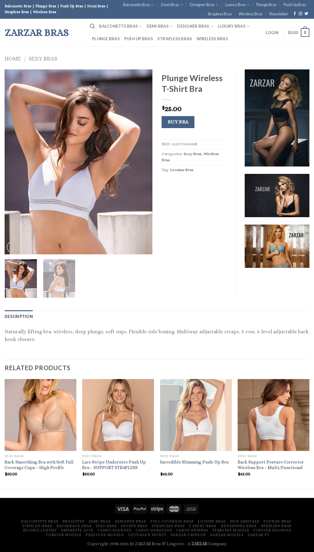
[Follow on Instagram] (300, 14)
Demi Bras (172, 5)
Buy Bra (178, 122)
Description (19, 316)
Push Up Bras (295, 4)
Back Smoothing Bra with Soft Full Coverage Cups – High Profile (39, 465)
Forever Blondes (272, 530)
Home (13, 58)
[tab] (19, 316)
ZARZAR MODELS (226, 535)
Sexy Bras (43, 58)
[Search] (92, 26)
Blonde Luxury (40, 530)
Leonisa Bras (181, 169)
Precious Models (105, 535)
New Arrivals (244, 521)
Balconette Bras (138, 5)
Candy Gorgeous (154, 530)
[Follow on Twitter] (306, 14)
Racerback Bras (74, 526)
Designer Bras (204, 5)
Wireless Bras (250, 13)
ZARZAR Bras (37, 32)
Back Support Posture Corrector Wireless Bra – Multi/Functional (271, 465)
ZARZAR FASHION (188, 535)
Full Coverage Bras (172, 521)
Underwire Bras (238, 526)
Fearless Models (231, 530)
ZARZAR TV (258, 535)
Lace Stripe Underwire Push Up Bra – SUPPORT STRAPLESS (114, 465)
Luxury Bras (237, 5)
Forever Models (64, 535)
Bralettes (74, 521)
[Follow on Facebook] (295, 14)
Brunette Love (77, 530)
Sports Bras (134, 526)
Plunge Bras (266, 4)
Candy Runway (192, 530)
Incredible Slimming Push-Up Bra (194, 462)
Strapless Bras (220, 13)
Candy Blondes (114, 530)
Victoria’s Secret (147, 535)
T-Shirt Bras (202, 526)
